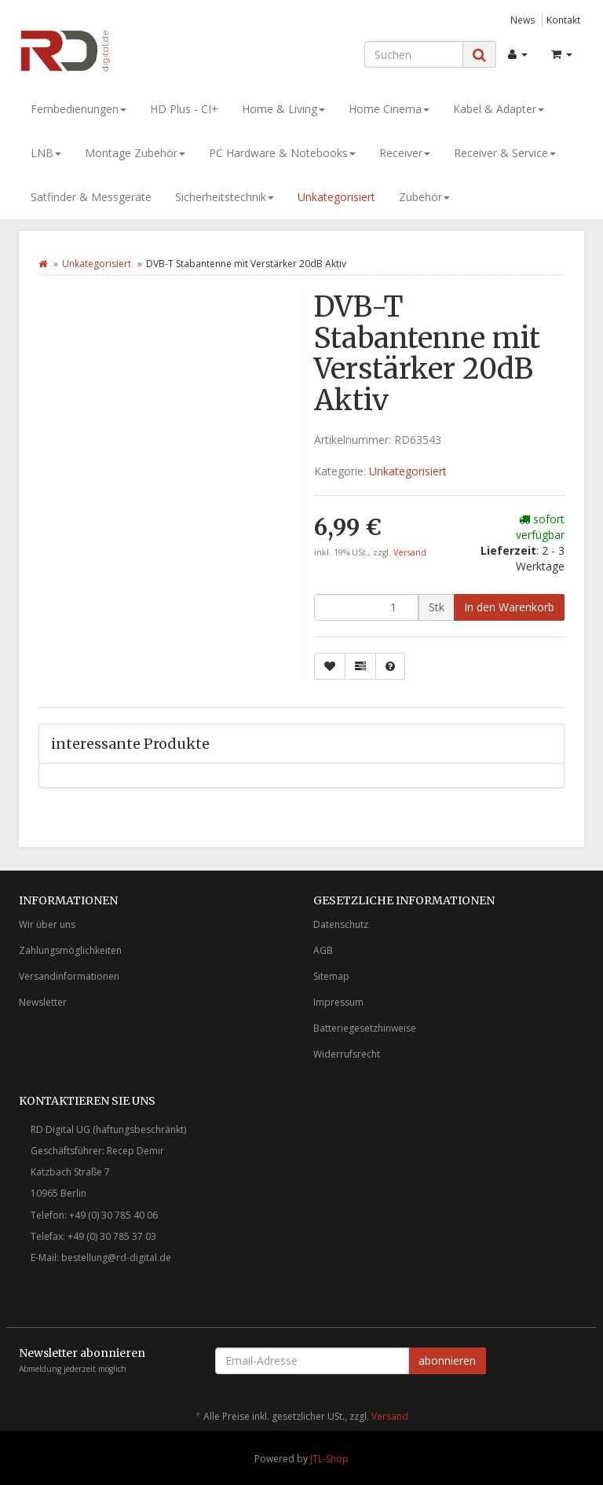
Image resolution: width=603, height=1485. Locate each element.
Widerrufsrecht (346, 1054)
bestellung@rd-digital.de (116, 1257)
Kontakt (563, 19)
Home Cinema (389, 108)
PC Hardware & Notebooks (282, 152)
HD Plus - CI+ (184, 108)
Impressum (338, 1002)
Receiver (404, 152)
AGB (323, 950)
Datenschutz (340, 924)
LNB (46, 152)
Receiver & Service (505, 152)
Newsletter (43, 1002)
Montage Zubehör (135, 152)
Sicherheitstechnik (224, 196)
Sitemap (331, 976)
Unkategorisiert (336, 196)
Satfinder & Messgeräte (91, 196)
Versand (409, 552)
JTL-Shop (329, 1458)
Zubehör (424, 196)
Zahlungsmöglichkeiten (70, 950)
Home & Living (283, 108)
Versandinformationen (69, 976)
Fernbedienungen (78, 108)
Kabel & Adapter (498, 108)
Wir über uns (47, 924)
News (522, 19)
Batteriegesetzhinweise (364, 1028)
